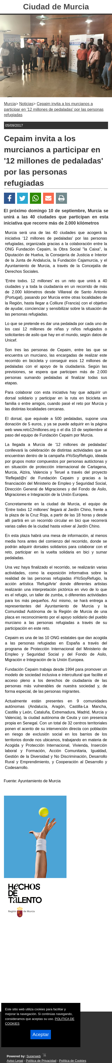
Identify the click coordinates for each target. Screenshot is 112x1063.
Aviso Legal (15, 1061)
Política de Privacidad (41, 1061)
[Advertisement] (49, 969)
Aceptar (40, 1034)
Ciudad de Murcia (56, 6)
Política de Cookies (72, 1061)
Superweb (33, 1056)
